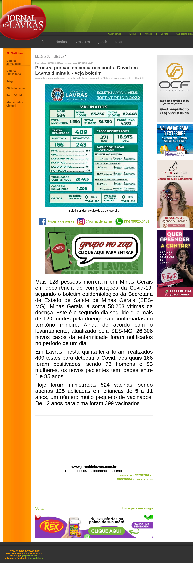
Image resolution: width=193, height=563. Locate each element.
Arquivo (132, 34)
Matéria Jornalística (13, 62)
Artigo (10, 81)
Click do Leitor (15, 88)
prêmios (60, 42)
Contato (164, 34)
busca (118, 42)
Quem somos (114, 34)
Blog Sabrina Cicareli (14, 104)
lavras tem (81, 42)
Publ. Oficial (14, 95)
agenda (102, 42)
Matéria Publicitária (13, 72)
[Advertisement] (81, 25)
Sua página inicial (184, 34)
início (43, 42)
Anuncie (148, 34)
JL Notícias (14, 53)
